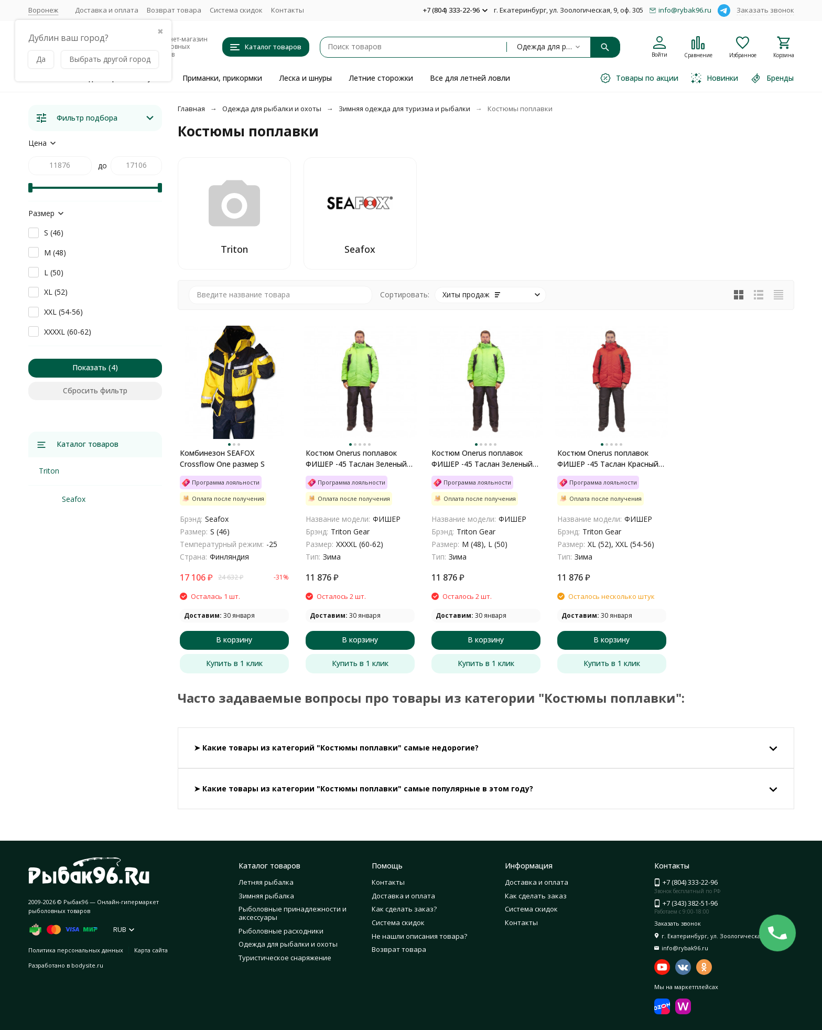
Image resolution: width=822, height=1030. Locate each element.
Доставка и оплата (106, 10)
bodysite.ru (87, 965)
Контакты (287, 10)
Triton (49, 471)
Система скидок (236, 10)
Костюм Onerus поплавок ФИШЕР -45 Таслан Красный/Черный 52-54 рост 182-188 (609, 458)
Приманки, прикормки (222, 78)
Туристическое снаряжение (285, 957)
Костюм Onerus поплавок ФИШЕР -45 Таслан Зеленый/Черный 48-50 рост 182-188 (483, 458)
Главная (191, 108)
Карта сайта (151, 950)
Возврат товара (174, 10)
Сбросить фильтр (95, 390)
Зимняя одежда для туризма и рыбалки (404, 108)
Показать (89, 367)
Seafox (73, 499)
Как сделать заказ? (404, 909)
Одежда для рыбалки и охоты (271, 108)
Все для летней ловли (470, 78)
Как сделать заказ (536, 895)
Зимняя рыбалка (266, 895)
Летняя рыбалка (266, 882)
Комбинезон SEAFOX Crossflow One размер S (222, 458)
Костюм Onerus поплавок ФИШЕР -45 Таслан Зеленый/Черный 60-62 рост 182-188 (357, 458)
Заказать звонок (765, 10)
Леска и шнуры (305, 78)
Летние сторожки (381, 78)
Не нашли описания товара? (419, 936)
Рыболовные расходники (281, 931)
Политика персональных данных (75, 950)
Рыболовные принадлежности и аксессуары (293, 913)
